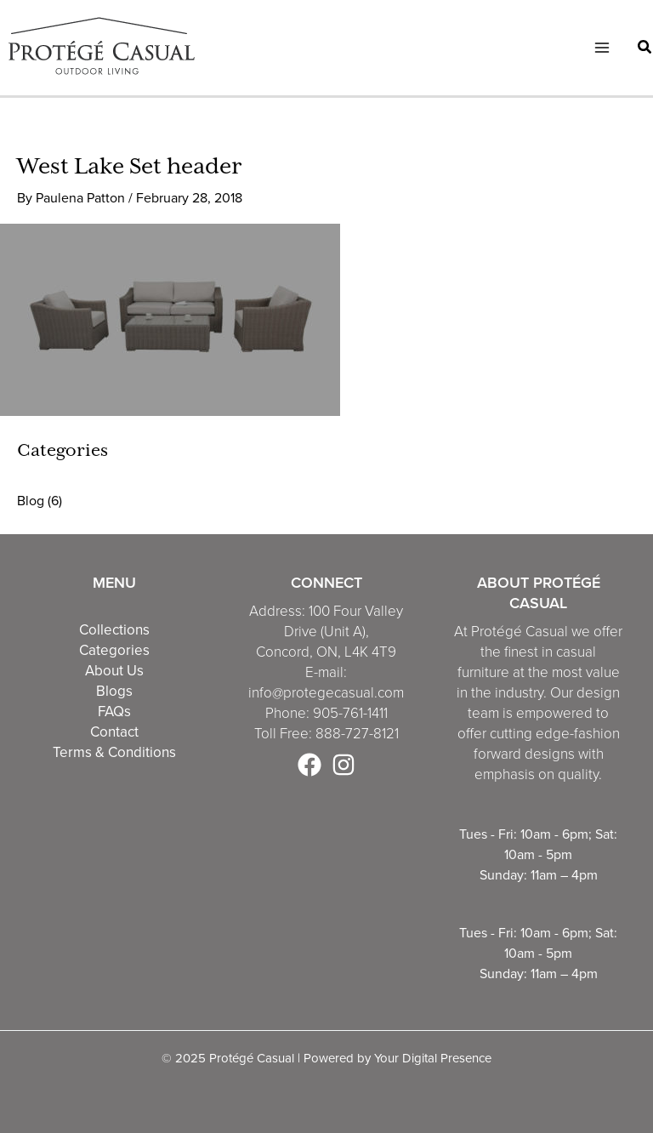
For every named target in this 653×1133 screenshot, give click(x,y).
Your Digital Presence (432, 1058)
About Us (114, 670)
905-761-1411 (350, 713)
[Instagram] (343, 765)
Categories (114, 650)
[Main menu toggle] (602, 47)
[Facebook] (309, 765)
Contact (114, 731)
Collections (114, 629)
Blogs (114, 690)
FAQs (114, 711)
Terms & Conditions (114, 752)
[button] (645, 49)
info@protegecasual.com (326, 692)
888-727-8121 (357, 733)
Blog (30, 500)
